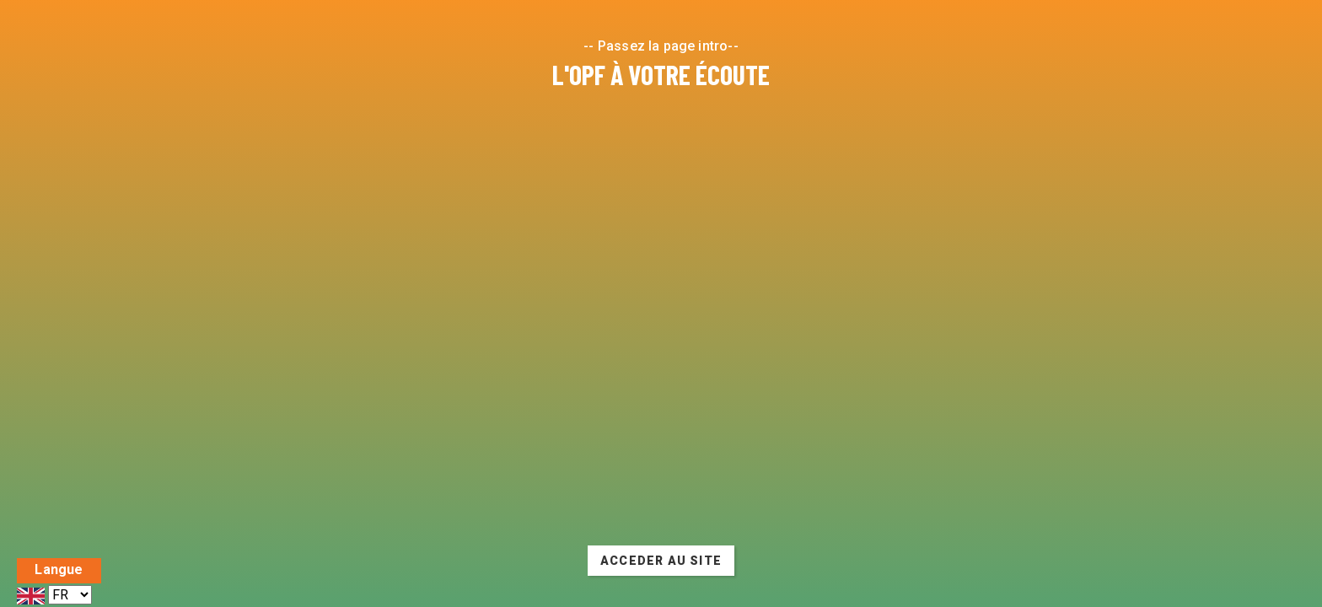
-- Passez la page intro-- (661, 46)
